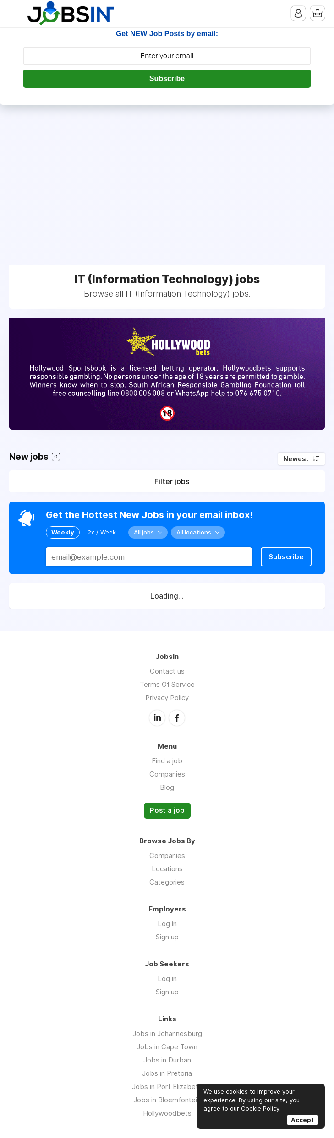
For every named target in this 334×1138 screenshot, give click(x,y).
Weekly (62, 532)
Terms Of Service (167, 684)
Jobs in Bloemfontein (167, 1099)
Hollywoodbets (167, 1113)
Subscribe (167, 78)
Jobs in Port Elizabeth (167, 1086)
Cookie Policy (260, 1108)
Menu (16, 14)
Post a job (167, 810)
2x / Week (102, 532)
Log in (167, 923)
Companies (167, 774)
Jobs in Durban (167, 1060)
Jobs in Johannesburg (167, 1033)
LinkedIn (157, 718)
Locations (167, 868)
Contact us (167, 671)
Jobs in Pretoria (167, 1073)
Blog (167, 787)
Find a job (167, 760)
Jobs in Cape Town (167, 1046)
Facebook (177, 718)
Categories (167, 882)
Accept (302, 1119)
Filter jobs (171, 481)
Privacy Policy (167, 697)
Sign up (167, 937)
